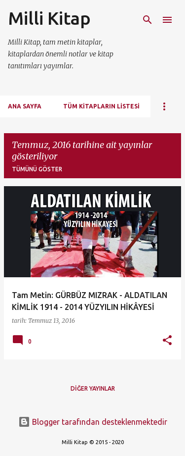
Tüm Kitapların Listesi (101, 106)
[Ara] (147, 20)
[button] (167, 341)
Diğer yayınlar (93, 388)
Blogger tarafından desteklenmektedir (92, 421)
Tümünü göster (37, 169)
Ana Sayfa (24, 106)
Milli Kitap (49, 18)
